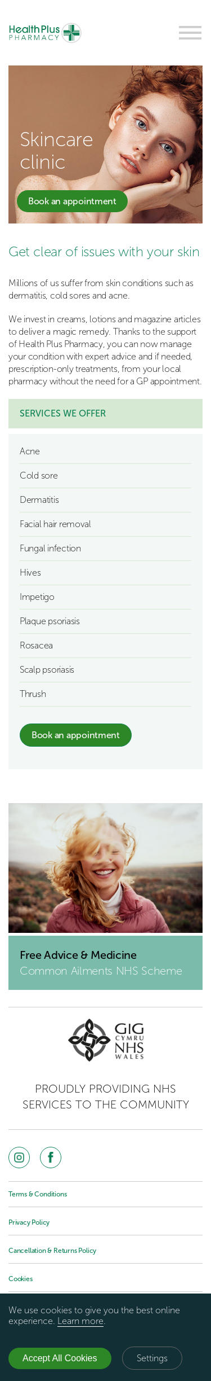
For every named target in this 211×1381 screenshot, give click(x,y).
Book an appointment (72, 201)
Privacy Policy (29, 1222)
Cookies (20, 1279)
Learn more (80, 1321)
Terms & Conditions (37, 1194)
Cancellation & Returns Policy (52, 1251)
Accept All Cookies (60, 1358)
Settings (152, 1358)
